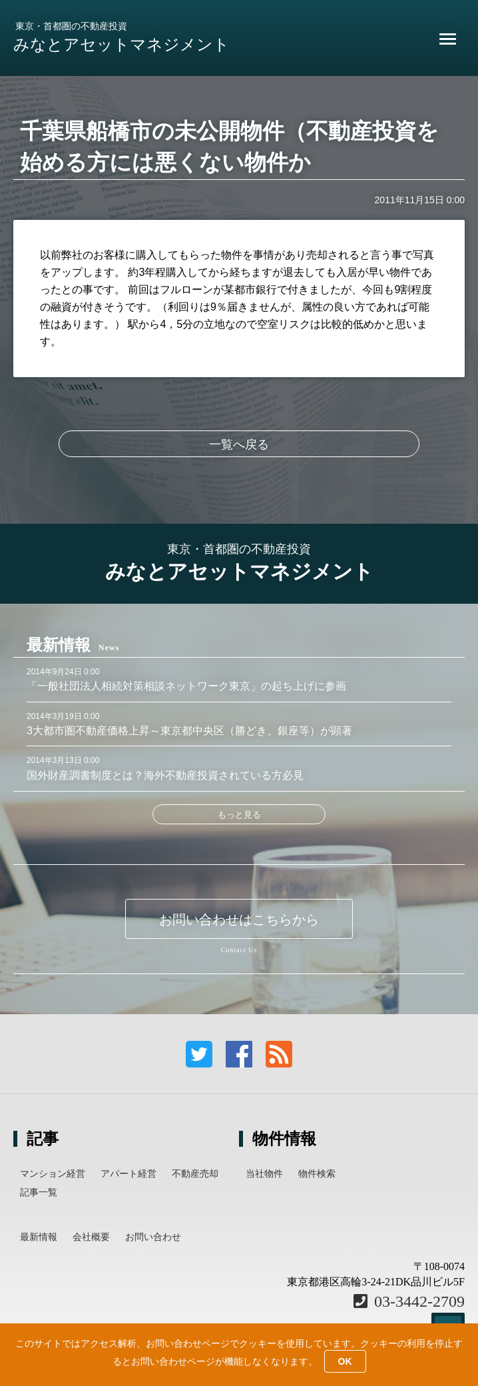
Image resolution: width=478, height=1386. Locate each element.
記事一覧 (38, 1192)
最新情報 (38, 1236)
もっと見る (239, 815)
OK (345, 1361)
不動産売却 (195, 1173)
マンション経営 (52, 1173)
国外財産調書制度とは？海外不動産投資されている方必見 (165, 775)
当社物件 (264, 1173)
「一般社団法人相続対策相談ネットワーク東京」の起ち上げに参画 (186, 686)
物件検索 (317, 1173)
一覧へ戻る (239, 444)
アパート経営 (128, 1173)
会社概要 (91, 1236)
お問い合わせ (153, 1236)
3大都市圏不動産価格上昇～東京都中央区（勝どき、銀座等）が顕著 (189, 730)
